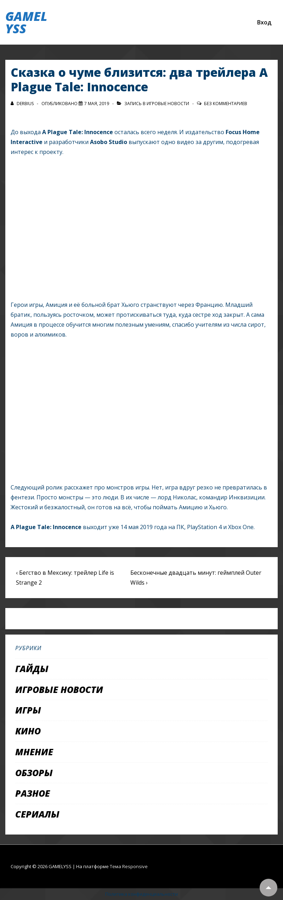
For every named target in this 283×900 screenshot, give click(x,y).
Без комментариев (225, 104)
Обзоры (34, 773)
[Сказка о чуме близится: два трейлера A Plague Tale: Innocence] (96, 104)
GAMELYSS (26, 22)
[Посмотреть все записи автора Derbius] (23, 104)
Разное (32, 793)
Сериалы (37, 814)
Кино (28, 731)
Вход (264, 22)
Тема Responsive (129, 866)
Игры (28, 710)
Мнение (34, 752)
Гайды (32, 669)
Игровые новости (168, 104)
